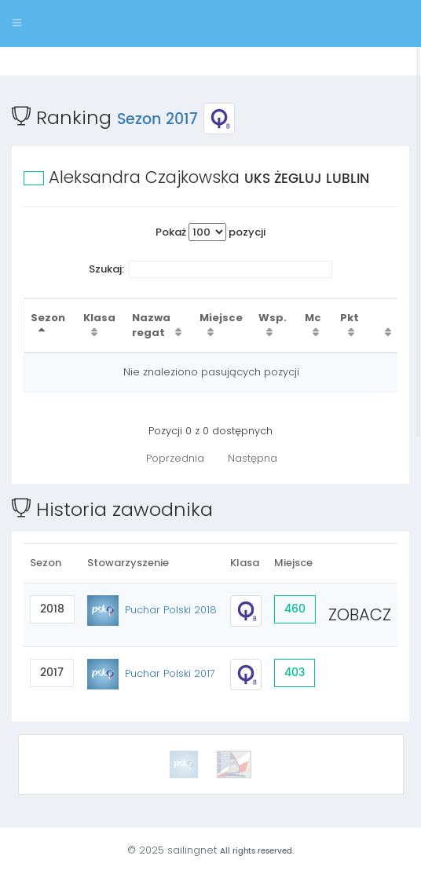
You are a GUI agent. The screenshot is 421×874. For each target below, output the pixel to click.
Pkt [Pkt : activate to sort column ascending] (349, 317)
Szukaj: (211, 270)
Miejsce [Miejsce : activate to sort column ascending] (221, 317)
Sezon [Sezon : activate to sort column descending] (48, 317)
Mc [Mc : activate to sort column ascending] (313, 317)
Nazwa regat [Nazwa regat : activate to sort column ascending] (151, 325)
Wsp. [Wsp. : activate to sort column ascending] (272, 317)
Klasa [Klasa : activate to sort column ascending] (99, 317)
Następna (252, 458)
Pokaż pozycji (210, 232)
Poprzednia (175, 458)
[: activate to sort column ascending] (384, 325)
